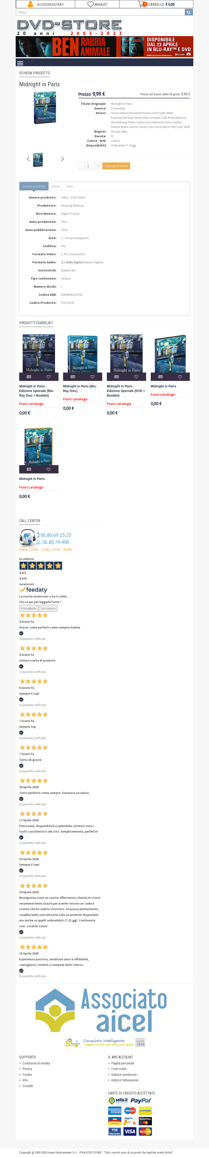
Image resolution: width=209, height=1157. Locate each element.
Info (25, 1080)
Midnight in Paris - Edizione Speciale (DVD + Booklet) (126, 391)
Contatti (28, 1086)
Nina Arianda (151, 117)
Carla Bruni (168, 117)
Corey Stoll (182, 127)
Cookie (27, 1074)
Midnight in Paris (163, 386)
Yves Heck (154, 127)
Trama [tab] (56, 186)
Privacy (27, 1069)
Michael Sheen (132, 117)
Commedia (118, 108)
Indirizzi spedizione (124, 1074)
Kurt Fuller (159, 113)
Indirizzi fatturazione (124, 1080)
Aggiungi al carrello (116, 166)
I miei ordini (118, 1069)
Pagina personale (122, 1063)
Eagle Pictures (70, 213)
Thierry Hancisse (138, 122)
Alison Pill (168, 127)
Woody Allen (119, 131)
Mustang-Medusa (72, 205)
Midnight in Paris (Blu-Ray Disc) (80, 389)
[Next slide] (62, 160)
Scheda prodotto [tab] (34, 186)
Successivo (48, 608)
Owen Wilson (119, 113)
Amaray (66, 278)
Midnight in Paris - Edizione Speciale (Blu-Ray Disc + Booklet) (36, 391)
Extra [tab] (69, 186)
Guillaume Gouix (161, 122)
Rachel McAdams (140, 113)
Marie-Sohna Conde (134, 127)
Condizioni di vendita (36, 1063)
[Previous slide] (28, 160)
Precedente (28, 608)
